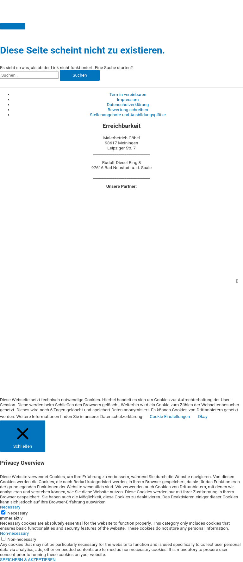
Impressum (128, 99)
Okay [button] (202, 416)
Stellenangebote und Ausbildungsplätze (128, 114)
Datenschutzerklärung (128, 104)
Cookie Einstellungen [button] (170, 416)
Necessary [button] (10, 506)
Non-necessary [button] (14, 533)
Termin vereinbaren (127, 94)
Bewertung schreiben (128, 109)
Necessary (17, 512)
